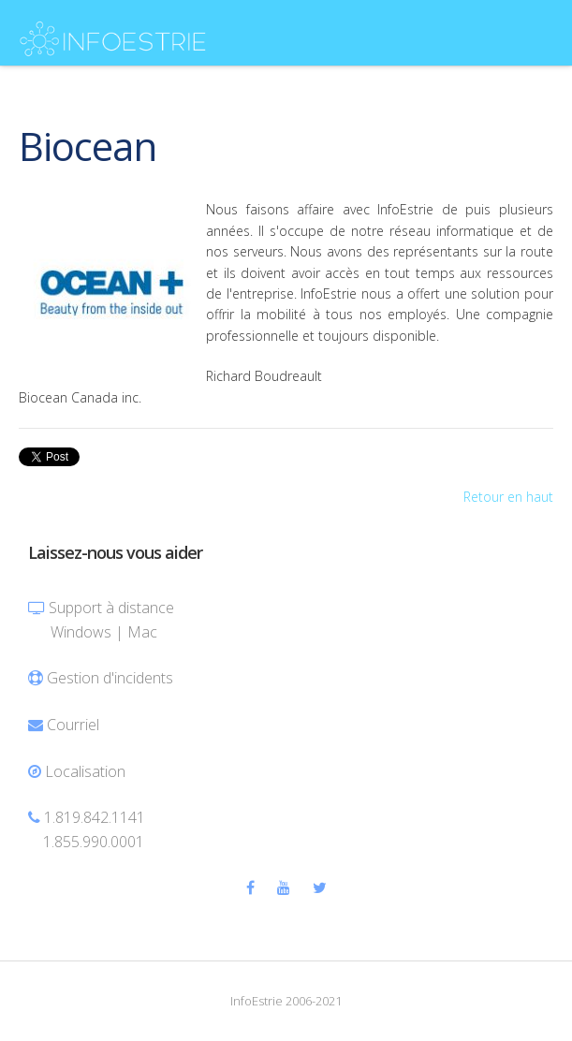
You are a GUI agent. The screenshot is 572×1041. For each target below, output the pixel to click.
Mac (142, 632)
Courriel (73, 724)
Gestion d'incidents (110, 677)
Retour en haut (508, 497)
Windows (81, 632)
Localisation (85, 771)
